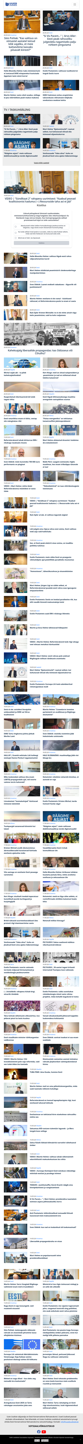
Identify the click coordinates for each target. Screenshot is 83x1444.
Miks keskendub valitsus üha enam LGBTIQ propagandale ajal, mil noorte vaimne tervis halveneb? (20, 780)
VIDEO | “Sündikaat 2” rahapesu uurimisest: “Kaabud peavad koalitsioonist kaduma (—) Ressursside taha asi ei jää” (54, 504)
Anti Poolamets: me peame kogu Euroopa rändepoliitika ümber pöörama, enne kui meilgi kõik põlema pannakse (60, 1334)
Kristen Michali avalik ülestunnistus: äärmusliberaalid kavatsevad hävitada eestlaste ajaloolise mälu (20, 851)
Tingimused (45, 1440)
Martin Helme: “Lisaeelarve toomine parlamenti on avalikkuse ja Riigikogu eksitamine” (59, 713)
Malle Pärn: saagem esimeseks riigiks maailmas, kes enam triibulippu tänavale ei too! (60, 465)
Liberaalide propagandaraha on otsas (46, 1242)
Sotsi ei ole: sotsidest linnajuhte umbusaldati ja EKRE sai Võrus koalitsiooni (17, 713)
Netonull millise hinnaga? (54, 921)
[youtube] (44, 1433)
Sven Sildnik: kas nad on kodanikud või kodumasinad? (53, 1228)
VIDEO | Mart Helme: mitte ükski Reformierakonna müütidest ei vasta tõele (20, 489)
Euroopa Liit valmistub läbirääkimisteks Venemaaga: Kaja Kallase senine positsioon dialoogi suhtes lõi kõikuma (21, 1358)
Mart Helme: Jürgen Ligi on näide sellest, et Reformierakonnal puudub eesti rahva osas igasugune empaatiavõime (53, 589)
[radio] (41, 227)
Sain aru (37, 1440)
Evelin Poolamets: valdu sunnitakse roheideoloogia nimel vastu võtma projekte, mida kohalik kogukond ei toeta (61, 995)
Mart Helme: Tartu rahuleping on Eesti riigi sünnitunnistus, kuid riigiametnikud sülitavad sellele (60, 1406)
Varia (12, 965)
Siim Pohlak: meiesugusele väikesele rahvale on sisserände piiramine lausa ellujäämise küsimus (20, 1334)
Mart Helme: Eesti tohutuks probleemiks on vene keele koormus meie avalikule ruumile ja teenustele (60, 1382)
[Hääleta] (41, 244)
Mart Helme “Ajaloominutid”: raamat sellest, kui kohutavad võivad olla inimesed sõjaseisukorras (58, 131)
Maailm (51, 395)
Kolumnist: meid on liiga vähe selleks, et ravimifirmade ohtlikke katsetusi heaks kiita (60, 900)
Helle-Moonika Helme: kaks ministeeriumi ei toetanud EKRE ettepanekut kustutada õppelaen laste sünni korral (22, 73)
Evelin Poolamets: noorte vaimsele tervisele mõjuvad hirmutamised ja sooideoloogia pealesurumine (19, 971)
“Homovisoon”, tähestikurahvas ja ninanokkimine (51, 572)
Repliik (12, 371)
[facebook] (39, 1433)
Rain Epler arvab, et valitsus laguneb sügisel (49, 516)
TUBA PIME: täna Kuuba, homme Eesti (46, 1073)
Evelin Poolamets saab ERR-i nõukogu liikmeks (50, 615)
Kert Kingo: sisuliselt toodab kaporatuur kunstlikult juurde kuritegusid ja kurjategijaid (21, 900)
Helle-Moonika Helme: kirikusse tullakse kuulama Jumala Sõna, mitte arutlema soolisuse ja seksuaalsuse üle (60, 876)
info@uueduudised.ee (70, 1423)
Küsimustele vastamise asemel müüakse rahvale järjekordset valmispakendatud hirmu (60, 1062)
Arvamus (13, 35)
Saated (51, 126)
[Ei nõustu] (80, 1439)
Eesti (50, 33)
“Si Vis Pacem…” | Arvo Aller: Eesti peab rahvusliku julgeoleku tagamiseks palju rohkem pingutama (21, 131)
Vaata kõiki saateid (41, 163)
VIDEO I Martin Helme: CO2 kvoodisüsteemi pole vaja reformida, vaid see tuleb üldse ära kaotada (21, 1062)
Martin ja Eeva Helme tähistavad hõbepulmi (49, 629)
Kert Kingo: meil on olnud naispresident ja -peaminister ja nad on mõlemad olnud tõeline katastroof (61, 376)
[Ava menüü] (75, 4)
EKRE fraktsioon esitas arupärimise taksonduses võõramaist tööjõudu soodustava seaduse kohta (58, 97)
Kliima (51, 417)
